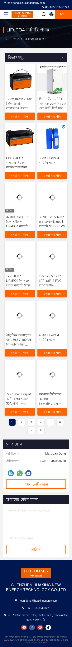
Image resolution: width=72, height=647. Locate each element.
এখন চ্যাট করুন (36, 484)
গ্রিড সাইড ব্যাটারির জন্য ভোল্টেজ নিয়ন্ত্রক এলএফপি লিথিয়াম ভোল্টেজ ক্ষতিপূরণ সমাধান (52, 108)
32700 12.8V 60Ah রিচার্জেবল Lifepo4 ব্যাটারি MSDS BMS (52, 221)
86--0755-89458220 (55, 7)
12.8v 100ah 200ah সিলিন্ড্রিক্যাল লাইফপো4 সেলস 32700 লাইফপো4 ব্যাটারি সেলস (19, 108)
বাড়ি (5, 39)
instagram (40, 627)
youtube (24, 627)
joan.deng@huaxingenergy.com (24, 2)
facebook (32, 627)
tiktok (48, 627)
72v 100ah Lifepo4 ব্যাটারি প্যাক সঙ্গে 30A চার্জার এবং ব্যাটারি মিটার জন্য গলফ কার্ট (18, 403)
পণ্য (14, 39)
